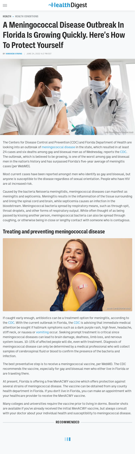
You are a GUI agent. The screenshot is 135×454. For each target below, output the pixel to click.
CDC (123, 152)
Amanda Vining (14, 53)
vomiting (42, 332)
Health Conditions (26, 16)
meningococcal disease (58, 147)
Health (7, 16)
